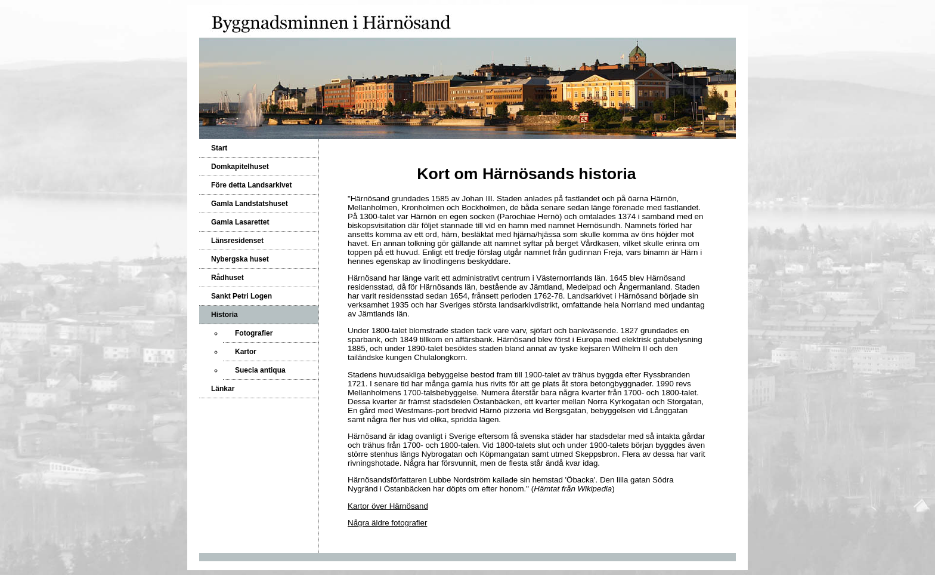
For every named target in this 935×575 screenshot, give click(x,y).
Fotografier (254, 333)
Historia (224, 314)
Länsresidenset (237, 240)
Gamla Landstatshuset (249, 203)
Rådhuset (227, 277)
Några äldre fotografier (387, 522)
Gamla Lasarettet (240, 222)
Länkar (222, 389)
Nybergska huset (240, 259)
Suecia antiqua (260, 370)
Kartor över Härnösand (388, 506)
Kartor (245, 352)
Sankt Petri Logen (241, 296)
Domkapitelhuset (240, 166)
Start (219, 148)
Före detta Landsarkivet (251, 185)
